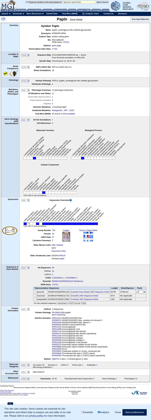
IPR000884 (56, 353)
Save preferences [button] (134, 412)
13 (53, 90)
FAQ (13, 10)
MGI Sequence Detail (100, 292)
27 (53, 237)
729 (53, 230)
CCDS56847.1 (71, 278)
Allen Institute (57, 245)
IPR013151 (56, 327)
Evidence (78, 281)
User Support (24, 395)
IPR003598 (56, 340)
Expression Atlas (59, 251)
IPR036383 (56, 355)
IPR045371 (56, 320)
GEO (54, 248)
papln (62, 258)
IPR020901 (56, 351)
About (3, 10)
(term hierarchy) (58, 315)
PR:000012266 (58, 312)
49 (53, 268)
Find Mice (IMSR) (69, 13)
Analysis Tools (90, 13)
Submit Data (51, 13)
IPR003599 (56, 338)
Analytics (103, 412)
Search (5, 13)
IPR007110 (56, 331)
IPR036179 (56, 333)
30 (43, 365)
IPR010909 (56, 349)
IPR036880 (56, 347)
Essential (87, 412)
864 (53, 67)
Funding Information (6, 392)
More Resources (34, 13)
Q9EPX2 (55, 359)
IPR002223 (56, 344)
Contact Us (108, 13)
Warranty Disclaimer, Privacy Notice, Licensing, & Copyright (17, 393)
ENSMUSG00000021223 (62, 281)
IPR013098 (56, 329)
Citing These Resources (7, 390)
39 (56, 379)
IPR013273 (56, 318)
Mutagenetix (57, 110)
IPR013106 (56, 342)
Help (8, 10)
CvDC (71, 110)
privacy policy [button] (36, 416)
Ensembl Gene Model (80, 292)
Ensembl (74, 296)
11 (53, 93)
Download (17, 13)
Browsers (122, 13)
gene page (56, 45)
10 (53, 271)
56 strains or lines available (63, 114)
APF (65, 110)
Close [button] (118, 412)
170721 (66, 42)
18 (53, 234)
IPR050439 (56, 325)
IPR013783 (56, 336)
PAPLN (62, 255)
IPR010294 (56, 322)
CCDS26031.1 (58, 278)
